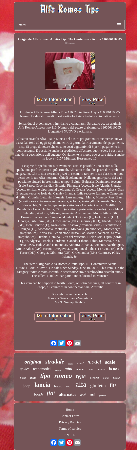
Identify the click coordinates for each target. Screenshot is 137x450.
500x (23, 377)
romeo (63, 375)
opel (83, 394)
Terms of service (70, 428)
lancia (42, 384)
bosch (38, 394)
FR (73, 435)
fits (113, 385)
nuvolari (101, 369)
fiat (51, 392)
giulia (33, 377)
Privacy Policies (70, 422)
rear (69, 386)
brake (114, 368)
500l (92, 394)
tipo (45, 375)
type (81, 376)
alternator (67, 394)
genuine (102, 396)
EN (66, 435)
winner (80, 369)
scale (110, 362)
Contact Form (70, 416)
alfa (81, 384)
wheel (80, 363)
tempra (58, 370)
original (33, 362)
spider (24, 369)
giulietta (98, 385)
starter (94, 377)
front (90, 369)
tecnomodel (42, 369)
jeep (26, 385)
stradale (54, 361)
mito (68, 368)
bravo (58, 386)
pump (106, 377)
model (94, 362)
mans (70, 364)
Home (70, 409)
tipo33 (116, 377)
